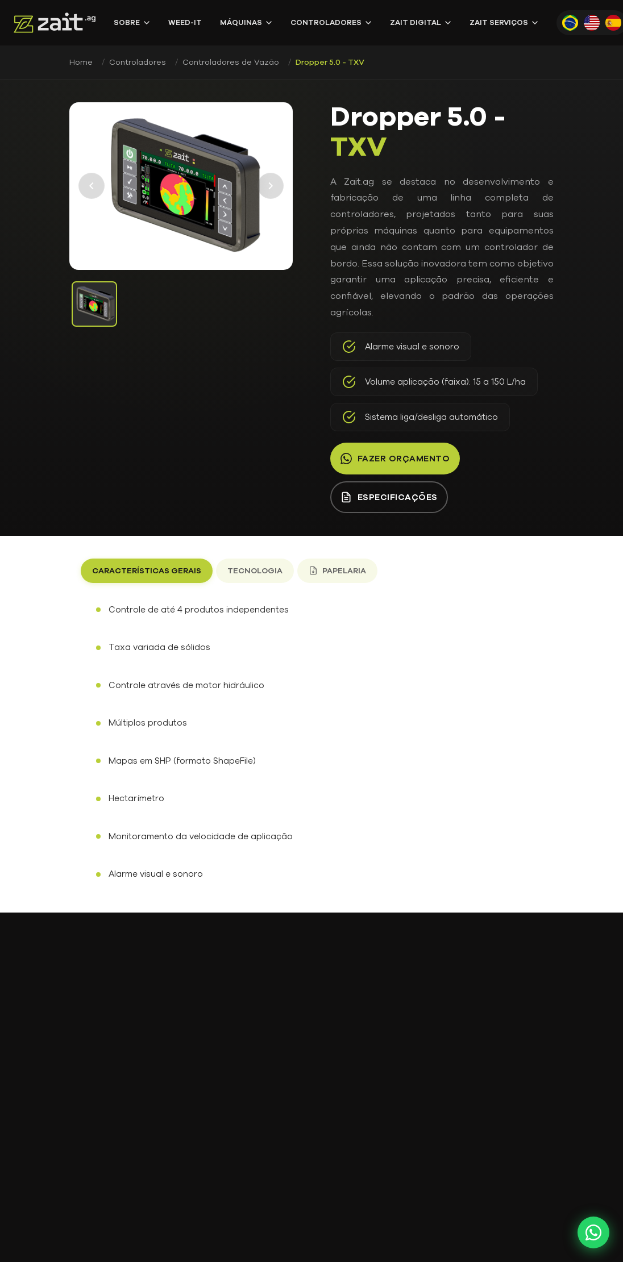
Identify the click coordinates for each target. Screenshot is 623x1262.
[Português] (570, 23)
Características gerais (146, 570)
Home (81, 62)
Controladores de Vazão (230, 62)
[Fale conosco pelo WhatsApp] (593, 1232)
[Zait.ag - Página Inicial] (54, 23)
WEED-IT (185, 23)
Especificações (389, 497)
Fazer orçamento (395, 458)
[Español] (613, 23)
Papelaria (337, 570)
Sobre (132, 23)
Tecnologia (255, 570)
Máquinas (246, 23)
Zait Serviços (504, 23)
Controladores (331, 23)
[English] (592, 23)
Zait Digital (420, 23)
